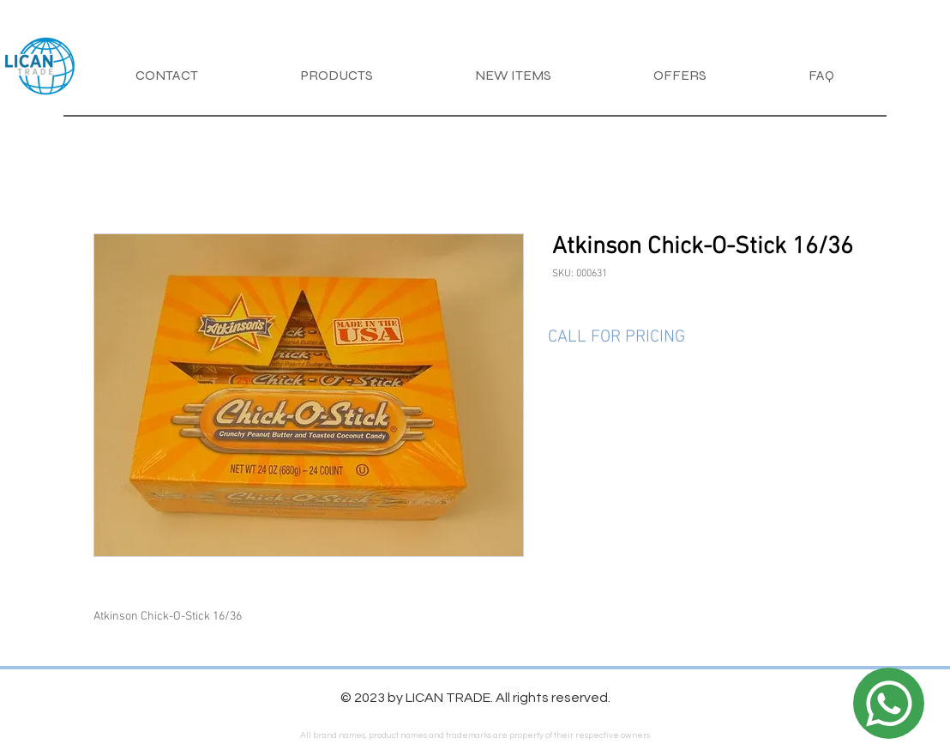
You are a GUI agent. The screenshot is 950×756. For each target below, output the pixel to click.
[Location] (888, 703)
